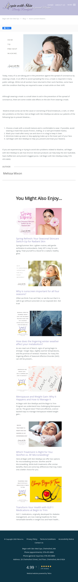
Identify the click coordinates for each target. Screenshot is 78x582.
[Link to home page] (27, 6)
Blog (24, 19)
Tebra (49, 573)
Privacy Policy (32, 539)
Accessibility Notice (66, 539)
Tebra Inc (20, 539)
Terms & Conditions (48, 539)
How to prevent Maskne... (37, 19)
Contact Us (39, 543)
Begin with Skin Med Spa (10, 19)
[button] (74, 5)
